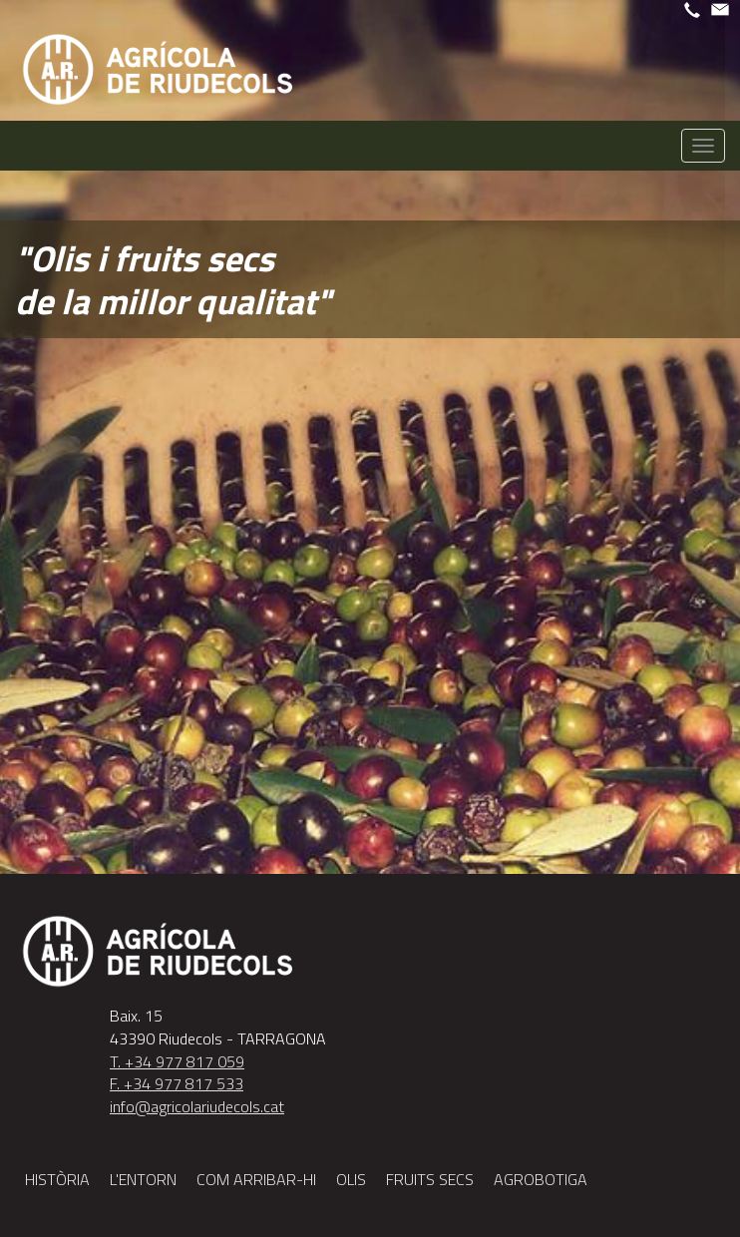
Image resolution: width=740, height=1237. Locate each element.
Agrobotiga (540, 1179)
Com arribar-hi (256, 1179)
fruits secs (430, 1179)
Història (57, 1179)
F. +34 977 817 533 (176, 1083)
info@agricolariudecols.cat (197, 1106)
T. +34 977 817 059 (177, 1061)
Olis (351, 1179)
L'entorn (143, 1179)
